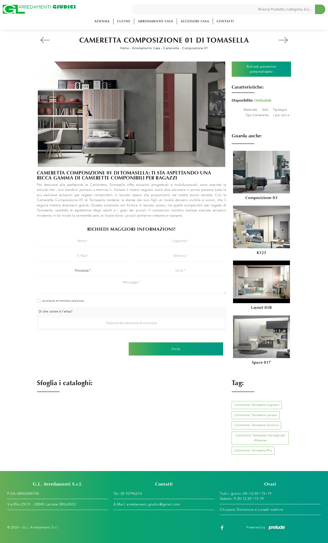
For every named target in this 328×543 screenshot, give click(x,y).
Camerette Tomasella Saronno (256, 425)
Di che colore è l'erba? (55, 311)
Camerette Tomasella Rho (253, 450)
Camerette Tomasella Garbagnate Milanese (260, 438)
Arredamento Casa (155, 21)
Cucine (123, 21)
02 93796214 (131, 493)
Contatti (225, 21)
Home (124, 48)
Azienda (102, 21)
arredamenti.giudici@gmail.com (153, 504)
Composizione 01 (195, 48)
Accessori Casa (195, 21)
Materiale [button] (250, 110)
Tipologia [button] (280, 110)
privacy (80, 300)
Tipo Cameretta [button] (257, 115)
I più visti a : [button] (282, 115)
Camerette (171, 48)
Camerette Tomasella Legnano (256, 405)
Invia (176, 348)
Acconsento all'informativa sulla (63, 300)
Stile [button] (265, 110)
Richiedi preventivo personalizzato (261, 69)
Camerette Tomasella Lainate (255, 415)
